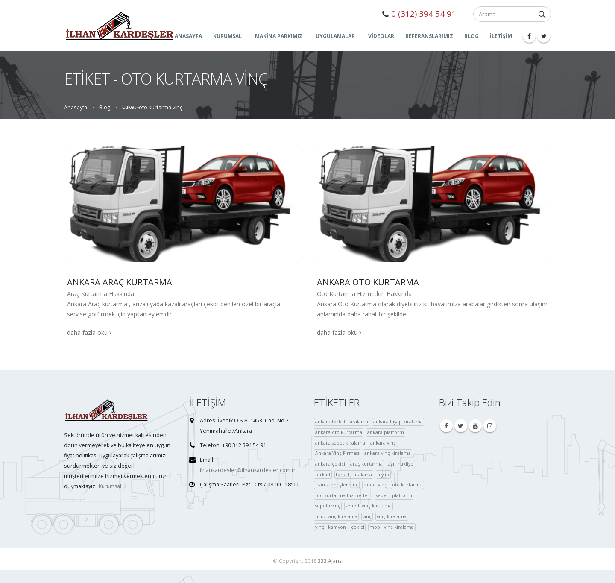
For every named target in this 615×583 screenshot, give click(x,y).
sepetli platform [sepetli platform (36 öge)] (394, 495)
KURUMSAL (227, 36)
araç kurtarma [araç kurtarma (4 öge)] (366, 463)
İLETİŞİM (501, 36)
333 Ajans (330, 561)
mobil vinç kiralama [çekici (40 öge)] (391, 527)
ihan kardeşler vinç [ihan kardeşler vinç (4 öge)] (336, 484)
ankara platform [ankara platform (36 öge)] (385, 432)
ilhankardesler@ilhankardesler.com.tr (248, 470)
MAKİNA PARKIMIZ (278, 36)
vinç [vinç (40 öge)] (367, 516)
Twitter (460, 425)
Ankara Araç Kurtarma (119, 282)
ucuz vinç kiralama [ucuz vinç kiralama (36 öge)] (336, 516)
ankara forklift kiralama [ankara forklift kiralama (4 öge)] (341, 421)
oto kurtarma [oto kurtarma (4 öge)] (407, 484)
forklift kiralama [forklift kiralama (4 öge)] (354, 474)
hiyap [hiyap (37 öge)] (383, 474)
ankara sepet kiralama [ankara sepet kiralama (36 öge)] (340, 442)
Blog (471, 36)
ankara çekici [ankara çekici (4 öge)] (330, 463)
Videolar (381, 36)
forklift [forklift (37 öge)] (323, 474)
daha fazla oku (89, 332)
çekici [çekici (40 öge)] (357, 527)
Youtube (475, 425)
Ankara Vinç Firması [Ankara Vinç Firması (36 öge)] (337, 453)
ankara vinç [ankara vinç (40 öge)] (383, 442)
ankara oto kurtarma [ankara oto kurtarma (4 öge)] (338, 432)
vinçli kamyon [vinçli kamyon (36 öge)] (330, 527)
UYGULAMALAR (335, 36)
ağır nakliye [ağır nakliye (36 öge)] (400, 463)
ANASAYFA (188, 36)
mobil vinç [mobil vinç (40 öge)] (375, 484)
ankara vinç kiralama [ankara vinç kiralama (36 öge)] (387, 453)
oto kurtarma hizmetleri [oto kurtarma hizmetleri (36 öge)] (343, 495)
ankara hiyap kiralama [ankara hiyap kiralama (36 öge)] (398, 421)
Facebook (446, 425)
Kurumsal (113, 486)
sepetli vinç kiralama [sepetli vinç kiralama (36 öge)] (369, 505)
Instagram (489, 425)
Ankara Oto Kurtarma (368, 282)
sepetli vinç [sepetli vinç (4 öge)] (327, 505)
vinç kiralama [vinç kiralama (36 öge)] (392, 516)
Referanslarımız (429, 36)
